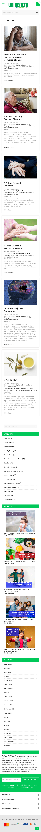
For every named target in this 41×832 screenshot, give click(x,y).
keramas (15, 769)
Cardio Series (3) (9, 455)
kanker (23, 759)
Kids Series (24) (9, 463)
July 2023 (7, 668)
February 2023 (8, 685)
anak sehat (21, 766)
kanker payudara (24, 390)
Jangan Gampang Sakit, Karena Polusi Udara (19, 533)
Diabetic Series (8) (10, 475)
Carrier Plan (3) (9, 443)
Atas (37, 828)
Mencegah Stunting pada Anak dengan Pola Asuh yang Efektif (19, 620)
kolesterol (10, 769)
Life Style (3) (8, 439)
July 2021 (7, 717)
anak (11, 771)
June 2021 (7, 721)
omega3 (13, 764)
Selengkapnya (9, 81)
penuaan (4, 766)
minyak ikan (33, 767)
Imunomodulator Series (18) (13, 483)
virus (16, 764)
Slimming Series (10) (10, 467)
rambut (32, 764)
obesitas (19, 756)
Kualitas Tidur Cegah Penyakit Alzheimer (14, 117)
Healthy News (17, 65)
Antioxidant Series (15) (11, 487)
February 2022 (8, 697)
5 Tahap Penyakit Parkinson (12, 184)
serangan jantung (27, 769)
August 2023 (8, 664)
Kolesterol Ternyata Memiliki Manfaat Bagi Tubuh (20, 561)
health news (21, 764)
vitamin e (11, 388)
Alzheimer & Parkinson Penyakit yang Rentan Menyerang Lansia (15, 57)
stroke (9, 764)
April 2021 (7, 729)
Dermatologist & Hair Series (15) (14, 459)
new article (19, 67)
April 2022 (7, 693)
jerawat (20, 769)
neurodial (26, 67)
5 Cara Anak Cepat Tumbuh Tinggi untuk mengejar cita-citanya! (17, 590)
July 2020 (7, 745)
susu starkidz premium (24, 771)
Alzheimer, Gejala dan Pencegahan (14, 309)
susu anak (27, 764)
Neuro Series (26, 65)
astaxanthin (10, 760)
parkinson (11, 67)
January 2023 (8, 689)
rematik (17, 388)
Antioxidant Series (10, 387)
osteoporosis (25, 388)
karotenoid (4, 764)
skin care (22, 760)
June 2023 (7, 672)
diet (35, 760)
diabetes (34, 390)
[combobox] (20, 12)
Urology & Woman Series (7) (13, 471)
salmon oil (4, 760)
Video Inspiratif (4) (10, 447)
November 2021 (9, 701)
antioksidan (28, 759)
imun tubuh (18, 762)
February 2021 (8, 737)
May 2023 (7, 676)
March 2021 (7, 733)
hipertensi (24, 762)
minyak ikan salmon (16, 767)
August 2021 (8, 713)
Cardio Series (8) (9, 479)
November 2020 (9, 741)
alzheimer (14, 68)
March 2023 (8, 680)
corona (26, 766)
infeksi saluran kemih (12, 766)
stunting (29, 756)
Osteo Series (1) (9, 496)
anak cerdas (17, 760)
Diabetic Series (27, 385)
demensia (7, 68)
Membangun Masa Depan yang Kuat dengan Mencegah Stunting (19, 650)
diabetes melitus (6, 767)
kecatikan (27, 767)
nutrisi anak (9, 759)
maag (23, 767)
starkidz (32, 760)
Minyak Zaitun (10, 379)
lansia (32, 67)
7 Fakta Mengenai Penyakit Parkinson (13, 247)
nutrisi (13, 762)
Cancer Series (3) (9, 500)
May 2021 (7, 725)
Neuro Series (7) (9, 491)
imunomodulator (6, 762)
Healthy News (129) (10, 451)
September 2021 (9, 709)
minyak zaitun (13, 390)
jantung (27, 760)
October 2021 (8, 705)
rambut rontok (31, 762)
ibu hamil (15, 771)
